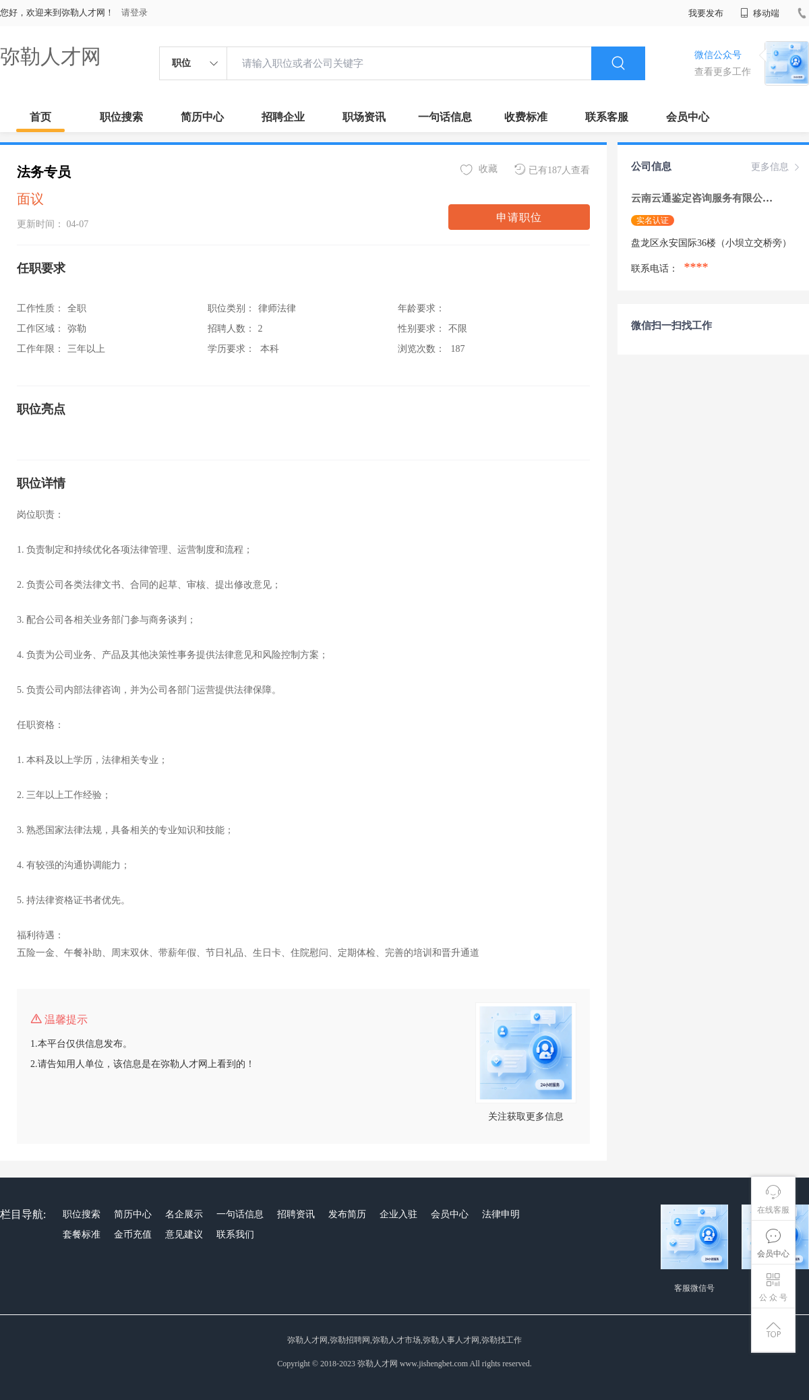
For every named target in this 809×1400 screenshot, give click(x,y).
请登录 (134, 12)
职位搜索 (121, 117)
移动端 (759, 13)
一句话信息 (445, 117)
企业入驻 (398, 1214)
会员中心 (687, 117)
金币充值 (133, 1234)
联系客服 (606, 117)
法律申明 (501, 1214)
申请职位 (519, 217)
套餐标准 (81, 1234)
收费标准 (525, 117)
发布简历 (347, 1214)
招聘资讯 (296, 1214)
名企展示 (184, 1214)
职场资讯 (364, 117)
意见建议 (184, 1234)
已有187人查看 (552, 169)
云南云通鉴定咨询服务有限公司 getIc (715, 198)
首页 (40, 117)
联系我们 (235, 1234)
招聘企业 (283, 117)
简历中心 (202, 117)
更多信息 (776, 167)
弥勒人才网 (50, 56)
